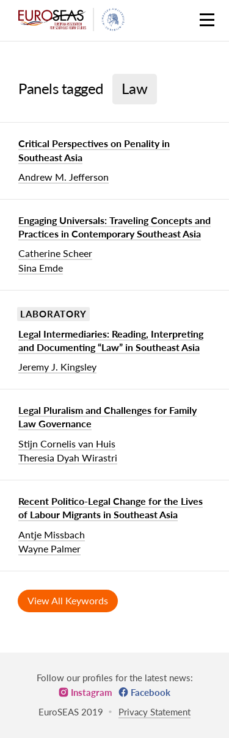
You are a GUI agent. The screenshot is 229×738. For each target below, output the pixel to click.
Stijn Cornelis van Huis (66, 443)
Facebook (150, 692)
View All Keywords (67, 600)
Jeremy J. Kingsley (57, 366)
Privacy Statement (154, 711)
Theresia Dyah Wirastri (67, 457)
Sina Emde (40, 267)
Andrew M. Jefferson (63, 177)
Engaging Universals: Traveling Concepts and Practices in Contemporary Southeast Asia (114, 226)
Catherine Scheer (55, 253)
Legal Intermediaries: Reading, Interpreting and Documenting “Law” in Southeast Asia (110, 340)
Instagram (91, 692)
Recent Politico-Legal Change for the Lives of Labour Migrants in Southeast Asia (110, 507)
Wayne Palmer (49, 548)
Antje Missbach (51, 534)
